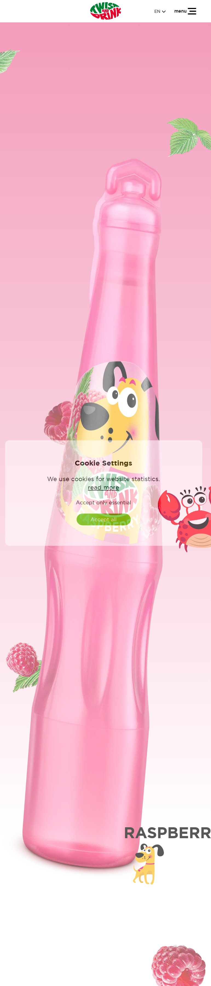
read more (103, 487)
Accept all (103, 519)
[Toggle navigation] (185, 11)
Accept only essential (103, 502)
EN (160, 11)
